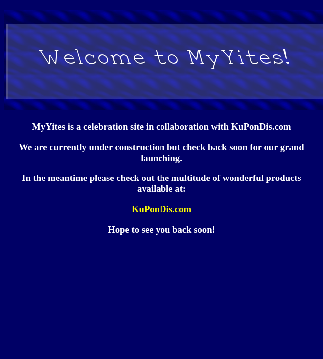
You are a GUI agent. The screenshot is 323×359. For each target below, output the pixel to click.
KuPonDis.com (161, 209)
